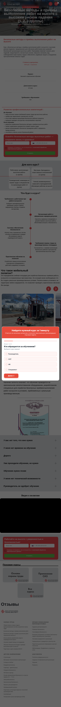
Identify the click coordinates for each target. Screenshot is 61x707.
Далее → (11, 376)
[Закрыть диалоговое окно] (58, 3)
